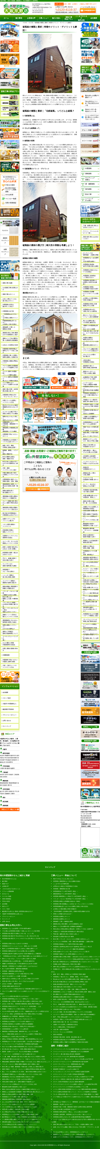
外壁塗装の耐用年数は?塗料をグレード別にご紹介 (10, 350)
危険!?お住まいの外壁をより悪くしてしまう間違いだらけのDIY (20, 978)
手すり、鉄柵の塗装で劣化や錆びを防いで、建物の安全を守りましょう (74, 1004)
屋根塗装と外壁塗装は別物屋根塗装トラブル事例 (10, 429)
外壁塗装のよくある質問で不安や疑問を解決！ (90, 259)
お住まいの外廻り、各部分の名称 (12, 983)
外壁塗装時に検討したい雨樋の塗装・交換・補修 (10, 480)
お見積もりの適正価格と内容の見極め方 (90, 299)
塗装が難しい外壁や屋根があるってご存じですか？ (90, 434)
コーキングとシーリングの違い (10, 638)
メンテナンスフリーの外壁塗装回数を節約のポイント (90, 344)
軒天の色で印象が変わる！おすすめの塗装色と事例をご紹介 (70, 981)
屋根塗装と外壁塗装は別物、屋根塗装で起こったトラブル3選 (20, 1031)
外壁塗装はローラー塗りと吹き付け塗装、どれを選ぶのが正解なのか (22, 1041)
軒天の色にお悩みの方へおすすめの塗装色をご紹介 (10, 463)
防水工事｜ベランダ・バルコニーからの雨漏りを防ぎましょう (71, 939)
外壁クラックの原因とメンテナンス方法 (9, 401)
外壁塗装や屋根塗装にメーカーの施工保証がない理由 (90, 395)
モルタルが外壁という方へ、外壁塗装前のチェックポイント (70, 1132)
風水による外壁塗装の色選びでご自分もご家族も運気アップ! (19, 948)
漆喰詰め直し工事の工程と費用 (89, 474)
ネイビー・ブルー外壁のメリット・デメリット (90, 569)
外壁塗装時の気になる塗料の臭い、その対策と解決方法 (18, 961)
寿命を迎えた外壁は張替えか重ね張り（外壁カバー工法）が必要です (73, 929)
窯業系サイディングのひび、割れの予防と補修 (90, 440)
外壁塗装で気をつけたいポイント (10, 435)
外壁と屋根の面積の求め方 (10, 649)
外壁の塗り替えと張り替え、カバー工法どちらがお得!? (18, 981)
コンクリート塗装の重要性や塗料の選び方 (9, 581)
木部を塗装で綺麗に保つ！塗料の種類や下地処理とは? (90, 513)
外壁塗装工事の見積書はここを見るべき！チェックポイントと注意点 (73, 904)
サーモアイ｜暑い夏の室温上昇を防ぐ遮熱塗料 (66, 1054)
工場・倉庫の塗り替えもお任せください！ (90, 226)
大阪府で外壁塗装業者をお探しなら (12, 914)
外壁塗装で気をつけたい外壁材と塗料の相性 (10, 660)
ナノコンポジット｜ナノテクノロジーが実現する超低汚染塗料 (71, 1071)
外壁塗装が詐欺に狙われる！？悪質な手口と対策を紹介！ (19, 1026)
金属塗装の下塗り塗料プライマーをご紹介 (90, 378)
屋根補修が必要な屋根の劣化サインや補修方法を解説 (68, 997)
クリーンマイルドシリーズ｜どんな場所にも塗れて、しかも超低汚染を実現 (75, 1084)
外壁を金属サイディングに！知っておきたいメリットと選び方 (71, 951)
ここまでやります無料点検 (81, 18)
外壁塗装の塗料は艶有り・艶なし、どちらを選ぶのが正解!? (70, 1112)
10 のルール (5, 894)
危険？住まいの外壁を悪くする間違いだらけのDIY (90, 428)
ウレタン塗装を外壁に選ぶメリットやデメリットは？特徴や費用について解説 (75, 1094)
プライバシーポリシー (9, 715)
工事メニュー (44, 18)
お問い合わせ (7, 720)
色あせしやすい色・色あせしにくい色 (91, 110)
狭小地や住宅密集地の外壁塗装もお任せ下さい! (10, 514)
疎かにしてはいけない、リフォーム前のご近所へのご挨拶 (19, 958)
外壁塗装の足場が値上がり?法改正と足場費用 (90, 412)
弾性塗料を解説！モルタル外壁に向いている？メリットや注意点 (21, 1122)
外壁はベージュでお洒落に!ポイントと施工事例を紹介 (90, 592)
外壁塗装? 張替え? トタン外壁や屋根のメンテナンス (68, 954)
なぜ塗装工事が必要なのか (10, 288)
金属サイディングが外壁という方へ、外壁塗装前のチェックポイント (73, 1137)
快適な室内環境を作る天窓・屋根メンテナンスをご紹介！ (70, 984)
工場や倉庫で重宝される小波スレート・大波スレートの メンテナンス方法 (23, 1059)
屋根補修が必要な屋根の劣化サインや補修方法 (10, 497)
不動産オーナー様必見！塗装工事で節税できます (90, 400)
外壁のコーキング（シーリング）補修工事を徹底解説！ (69, 949)
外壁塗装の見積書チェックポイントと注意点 (90, 293)
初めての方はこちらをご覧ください (63, 878)
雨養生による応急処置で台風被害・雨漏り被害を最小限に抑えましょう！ (23, 1092)
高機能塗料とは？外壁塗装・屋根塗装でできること (10, 424)
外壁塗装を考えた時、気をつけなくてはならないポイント (19, 1019)
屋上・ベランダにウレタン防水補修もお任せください (10, 610)
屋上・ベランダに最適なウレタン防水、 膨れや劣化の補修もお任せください (24, 1071)
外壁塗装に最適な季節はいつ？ (10, 362)
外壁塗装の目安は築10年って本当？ (8, 305)
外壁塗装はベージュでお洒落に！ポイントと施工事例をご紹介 (20, 1114)
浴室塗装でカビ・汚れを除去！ (9, 570)
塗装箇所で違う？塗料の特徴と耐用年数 (90, 366)
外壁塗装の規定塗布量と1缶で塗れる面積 (90, 491)
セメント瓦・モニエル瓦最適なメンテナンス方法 (10, 542)
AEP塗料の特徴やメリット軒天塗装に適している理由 (90, 637)
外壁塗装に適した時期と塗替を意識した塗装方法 (10, 356)
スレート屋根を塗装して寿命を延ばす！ (64, 1027)
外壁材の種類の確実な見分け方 (88, 338)
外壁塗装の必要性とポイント (61, 916)
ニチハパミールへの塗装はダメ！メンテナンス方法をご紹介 (19, 1084)
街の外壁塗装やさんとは (9, 878)
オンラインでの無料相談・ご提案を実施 (90, 254)
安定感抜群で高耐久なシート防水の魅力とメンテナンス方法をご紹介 (22, 1074)
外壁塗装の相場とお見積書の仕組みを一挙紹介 (66, 901)
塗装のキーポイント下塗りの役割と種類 (89, 372)
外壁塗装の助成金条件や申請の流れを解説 (90, 265)
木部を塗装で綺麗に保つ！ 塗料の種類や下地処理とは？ (18, 1081)
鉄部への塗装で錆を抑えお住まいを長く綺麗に (10, 548)
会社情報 (4, 904)
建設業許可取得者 (8, 709)
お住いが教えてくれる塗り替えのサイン (9, 300)
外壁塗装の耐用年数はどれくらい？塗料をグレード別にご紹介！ (21, 999)
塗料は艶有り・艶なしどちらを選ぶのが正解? (90, 451)
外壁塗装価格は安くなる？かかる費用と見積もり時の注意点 (70, 906)
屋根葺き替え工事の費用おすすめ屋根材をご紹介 (10, 333)
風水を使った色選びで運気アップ (92, 96)
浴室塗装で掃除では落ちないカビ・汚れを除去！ (67, 1009)
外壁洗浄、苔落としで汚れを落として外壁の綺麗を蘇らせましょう (72, 1019)
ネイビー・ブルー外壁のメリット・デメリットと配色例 (18, 1104)
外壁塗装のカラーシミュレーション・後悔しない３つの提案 (19, 946)
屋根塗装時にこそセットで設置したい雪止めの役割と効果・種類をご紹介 (74, 992)
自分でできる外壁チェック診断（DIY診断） (15, 976)
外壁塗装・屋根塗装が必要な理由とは (13, 971)
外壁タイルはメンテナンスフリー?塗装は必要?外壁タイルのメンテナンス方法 (76, 959)
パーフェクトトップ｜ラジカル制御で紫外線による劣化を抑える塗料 (73, 1049)
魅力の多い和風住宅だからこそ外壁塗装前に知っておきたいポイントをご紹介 (75, 961)
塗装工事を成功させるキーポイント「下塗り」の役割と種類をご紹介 (73, 1124)
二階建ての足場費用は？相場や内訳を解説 (90, 417)
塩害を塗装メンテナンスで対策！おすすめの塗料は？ (17, 1079)
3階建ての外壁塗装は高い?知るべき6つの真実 (90, 327)
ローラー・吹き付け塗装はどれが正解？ (89, 485)
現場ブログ (5, 883)
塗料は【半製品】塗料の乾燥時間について (10, 632)
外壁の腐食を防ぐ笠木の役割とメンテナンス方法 (10, 474)
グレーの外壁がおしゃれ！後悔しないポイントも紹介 (90, 575)
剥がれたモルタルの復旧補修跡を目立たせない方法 (10, 407)
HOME (25, 22)
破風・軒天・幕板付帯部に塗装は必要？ (9, 446)
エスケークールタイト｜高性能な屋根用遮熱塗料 (67, 1066)
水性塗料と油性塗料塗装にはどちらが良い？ (90, 457)
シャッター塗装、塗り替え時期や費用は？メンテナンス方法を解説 (72, 1012)
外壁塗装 (10, 97)
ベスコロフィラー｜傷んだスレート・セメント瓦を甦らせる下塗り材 (73, 1059)
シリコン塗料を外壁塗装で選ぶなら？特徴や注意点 (10, 378)
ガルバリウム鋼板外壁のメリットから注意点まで (90, 350)
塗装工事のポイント (9, 294)
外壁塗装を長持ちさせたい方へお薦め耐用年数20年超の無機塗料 (72, 1117)
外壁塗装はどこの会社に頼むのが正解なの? (14, 1036)
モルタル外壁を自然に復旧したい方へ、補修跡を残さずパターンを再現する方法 (25, 1011)
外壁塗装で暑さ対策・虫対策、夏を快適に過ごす (67, 1037)
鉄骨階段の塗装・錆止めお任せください (10, 553)
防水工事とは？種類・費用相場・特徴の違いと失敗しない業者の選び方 (22, 1066)
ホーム (6, 18)
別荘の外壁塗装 (57, 1034)
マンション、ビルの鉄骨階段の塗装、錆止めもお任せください (71, 1002)
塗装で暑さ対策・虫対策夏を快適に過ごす (10, 390)
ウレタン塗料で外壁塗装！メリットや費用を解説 (9, 373)
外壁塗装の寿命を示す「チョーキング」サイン (10, 395)
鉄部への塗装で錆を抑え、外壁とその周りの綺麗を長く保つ (70, 999)
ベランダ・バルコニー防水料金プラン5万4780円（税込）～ (70, 899)
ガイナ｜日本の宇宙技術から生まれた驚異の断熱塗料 (68, 1081)
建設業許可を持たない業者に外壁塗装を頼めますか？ (17, 911)
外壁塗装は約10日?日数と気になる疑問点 (90, 310)
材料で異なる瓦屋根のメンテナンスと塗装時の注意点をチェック (72, 966)
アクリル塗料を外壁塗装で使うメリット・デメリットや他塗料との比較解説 (75, 1092)
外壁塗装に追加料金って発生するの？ (89, 276)
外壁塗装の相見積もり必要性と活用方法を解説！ (90, 282)
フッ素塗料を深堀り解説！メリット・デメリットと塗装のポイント (21, 1119)
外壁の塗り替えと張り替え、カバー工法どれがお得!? (90, 333)
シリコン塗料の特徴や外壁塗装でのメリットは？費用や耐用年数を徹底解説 (75, 1089)
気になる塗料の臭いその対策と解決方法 (89, 321)
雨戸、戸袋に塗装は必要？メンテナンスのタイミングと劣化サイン (72, 1017)
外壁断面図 (6, 655)
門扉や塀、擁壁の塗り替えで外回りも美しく (66, 934)
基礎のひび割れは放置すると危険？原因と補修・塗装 (17, 1094)
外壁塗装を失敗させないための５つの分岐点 (15, 943)
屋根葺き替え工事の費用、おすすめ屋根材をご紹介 (68, 924)
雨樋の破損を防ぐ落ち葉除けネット (8, 491)
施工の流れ (56, 18)
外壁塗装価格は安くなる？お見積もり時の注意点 (9, 322)
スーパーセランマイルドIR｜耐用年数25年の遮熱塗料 (68, 1056)
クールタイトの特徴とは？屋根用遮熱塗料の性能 (90, 626)
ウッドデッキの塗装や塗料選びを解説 (9, 565)
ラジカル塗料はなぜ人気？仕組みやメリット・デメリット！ (19, 1124)
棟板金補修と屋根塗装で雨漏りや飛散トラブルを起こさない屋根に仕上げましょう (26, 1061)
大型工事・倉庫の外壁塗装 (61, 1029)
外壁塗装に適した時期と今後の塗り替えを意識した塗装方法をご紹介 (22, 1001)
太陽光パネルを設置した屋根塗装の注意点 (90, 507)
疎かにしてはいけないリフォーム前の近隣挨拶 (90, 316)
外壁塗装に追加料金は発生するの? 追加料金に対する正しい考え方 (72, 946)
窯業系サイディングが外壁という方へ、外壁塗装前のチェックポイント (74, 1134)
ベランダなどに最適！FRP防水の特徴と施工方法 (10, 604)
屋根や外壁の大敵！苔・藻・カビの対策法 (90, 502)
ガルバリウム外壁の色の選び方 (89, 355)
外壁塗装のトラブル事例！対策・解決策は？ (90, 552)
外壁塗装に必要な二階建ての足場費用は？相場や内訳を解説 (70, 1042)
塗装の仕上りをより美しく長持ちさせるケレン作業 (10, 418)
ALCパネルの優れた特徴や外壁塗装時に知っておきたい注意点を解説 (22, 1046)
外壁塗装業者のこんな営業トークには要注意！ (90, 423)
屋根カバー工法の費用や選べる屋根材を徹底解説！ (68, 926)
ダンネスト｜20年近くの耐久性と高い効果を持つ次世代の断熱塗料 (72, 1079)
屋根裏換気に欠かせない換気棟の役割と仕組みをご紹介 (18, 1076)
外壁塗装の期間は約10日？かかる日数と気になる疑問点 (18, 951)
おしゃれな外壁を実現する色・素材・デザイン (90, 564)
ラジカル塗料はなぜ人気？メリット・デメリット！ (90, 631)
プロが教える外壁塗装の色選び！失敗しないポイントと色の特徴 (21, 931)
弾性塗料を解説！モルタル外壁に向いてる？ (90, 609)
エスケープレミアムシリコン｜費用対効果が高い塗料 (68, 1064)
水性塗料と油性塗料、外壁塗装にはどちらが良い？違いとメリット (72, 1114)
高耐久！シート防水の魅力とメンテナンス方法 (10, 615)
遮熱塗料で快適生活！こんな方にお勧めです (66, 1069)
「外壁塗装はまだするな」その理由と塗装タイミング (10, 316)
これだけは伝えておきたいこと (11, 888)
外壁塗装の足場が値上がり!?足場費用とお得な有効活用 (69, 1039)
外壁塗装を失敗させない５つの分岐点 (90, 271)
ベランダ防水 (10, 114)
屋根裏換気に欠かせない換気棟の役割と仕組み (10, 621)
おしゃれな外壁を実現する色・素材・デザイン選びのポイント (20, 1102)
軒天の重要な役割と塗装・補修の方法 (9, 457)
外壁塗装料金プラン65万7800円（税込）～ (65, 891)
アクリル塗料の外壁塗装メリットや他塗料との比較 (10, 367)
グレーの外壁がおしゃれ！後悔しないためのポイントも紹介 (19, 1107)
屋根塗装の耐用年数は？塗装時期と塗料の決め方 (90, 558)
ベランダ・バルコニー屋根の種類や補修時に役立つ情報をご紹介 (21, 1064)
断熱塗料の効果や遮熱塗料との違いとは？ (90, 524)
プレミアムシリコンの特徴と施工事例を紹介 (90, 620)
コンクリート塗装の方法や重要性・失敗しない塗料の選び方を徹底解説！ (74, 1014)
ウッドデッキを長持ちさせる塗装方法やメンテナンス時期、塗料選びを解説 (75, 1007)
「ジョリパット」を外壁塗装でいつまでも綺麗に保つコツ (19, 1054)
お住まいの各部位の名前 (10, 345)
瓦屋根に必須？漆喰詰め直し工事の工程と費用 (66, 964)
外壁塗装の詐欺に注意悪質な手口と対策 (90, 304)
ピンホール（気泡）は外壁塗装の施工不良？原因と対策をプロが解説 (22, 1014)
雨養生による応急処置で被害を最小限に (90, 541)
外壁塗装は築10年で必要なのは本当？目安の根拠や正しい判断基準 (21, 953)
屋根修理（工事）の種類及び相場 (9, 328)
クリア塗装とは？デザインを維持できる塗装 (10, 384)
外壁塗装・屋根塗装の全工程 (61, 888)
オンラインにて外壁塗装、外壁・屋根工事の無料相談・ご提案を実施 (73, 941)
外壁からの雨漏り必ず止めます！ (63, 914)
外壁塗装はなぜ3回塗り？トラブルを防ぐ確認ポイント (18, 1021)
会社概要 (93, 18)
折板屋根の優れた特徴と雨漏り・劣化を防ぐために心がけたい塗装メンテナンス (76, 956)
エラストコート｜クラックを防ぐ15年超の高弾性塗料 (68, 1074)
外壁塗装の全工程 (8, 311)
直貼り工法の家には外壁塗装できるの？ (89, 445)
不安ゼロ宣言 (6, 901)
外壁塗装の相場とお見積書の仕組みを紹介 (90, 288)
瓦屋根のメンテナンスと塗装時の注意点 (10, 536)
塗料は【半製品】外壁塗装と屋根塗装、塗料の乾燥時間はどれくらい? (22, 1039)
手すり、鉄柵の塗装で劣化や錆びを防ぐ (9, 559)
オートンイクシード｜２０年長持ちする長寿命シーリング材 (70, 1087)
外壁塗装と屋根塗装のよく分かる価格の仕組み (66, 881)
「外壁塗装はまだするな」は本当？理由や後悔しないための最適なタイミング (24, 956)
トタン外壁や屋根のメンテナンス (9, 525)
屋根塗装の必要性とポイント (61, 919)
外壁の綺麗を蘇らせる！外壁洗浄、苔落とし (90, 496)
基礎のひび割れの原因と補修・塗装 (88, 547)
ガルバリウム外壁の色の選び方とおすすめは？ (15, 996)
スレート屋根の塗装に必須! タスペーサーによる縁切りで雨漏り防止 (22, 1034)
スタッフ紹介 (7, 698)
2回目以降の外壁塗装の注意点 (88, 361)
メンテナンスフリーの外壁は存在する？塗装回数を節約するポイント (22, 988)
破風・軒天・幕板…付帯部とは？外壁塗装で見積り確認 (69, 974)
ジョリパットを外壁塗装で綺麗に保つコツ (90, 479)
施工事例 (18, 18)
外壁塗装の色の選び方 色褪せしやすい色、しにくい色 (18, 933)
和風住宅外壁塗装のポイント (89, 468)
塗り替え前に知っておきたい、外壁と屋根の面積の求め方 (19, 1049)
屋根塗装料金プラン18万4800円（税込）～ (65, 894)
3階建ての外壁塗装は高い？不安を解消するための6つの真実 (19, 963)
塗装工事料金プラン (69, 18)
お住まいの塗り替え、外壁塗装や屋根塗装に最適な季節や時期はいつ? (22, 1004)
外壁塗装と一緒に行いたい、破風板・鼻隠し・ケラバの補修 (70, 976)
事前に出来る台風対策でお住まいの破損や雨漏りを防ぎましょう (21, 1089)
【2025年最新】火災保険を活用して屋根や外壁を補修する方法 (71, 911)
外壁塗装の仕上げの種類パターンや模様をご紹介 (90, 615)
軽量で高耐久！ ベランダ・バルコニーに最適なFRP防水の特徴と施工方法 (23, 1069)
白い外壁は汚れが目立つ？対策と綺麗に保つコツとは (90, 586)
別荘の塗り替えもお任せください (90, 237)
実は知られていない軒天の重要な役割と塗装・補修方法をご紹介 (72, 979)
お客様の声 (31, 18)
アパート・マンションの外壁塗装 (63, 1032)
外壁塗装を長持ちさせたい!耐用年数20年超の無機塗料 (91, 389)
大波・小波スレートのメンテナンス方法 (9, 666)
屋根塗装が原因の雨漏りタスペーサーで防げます (10, 508)
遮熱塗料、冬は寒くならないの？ (63, 1104)
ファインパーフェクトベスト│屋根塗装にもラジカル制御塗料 (71, 1051)
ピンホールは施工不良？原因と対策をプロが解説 (10, 412)
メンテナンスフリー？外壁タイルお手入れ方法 (90, 462)
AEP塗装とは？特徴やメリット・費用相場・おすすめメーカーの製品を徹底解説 (76, 1102)
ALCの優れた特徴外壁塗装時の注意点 (9, 643)
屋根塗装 (10, 103)
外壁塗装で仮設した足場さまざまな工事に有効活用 (90, 406)
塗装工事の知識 (7, 283)
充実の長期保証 (6, 899)
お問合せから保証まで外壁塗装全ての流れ (65, 886)
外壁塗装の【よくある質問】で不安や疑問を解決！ (17, 928)
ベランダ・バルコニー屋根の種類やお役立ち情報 (10, 593)
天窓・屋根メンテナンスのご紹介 (9, 469)
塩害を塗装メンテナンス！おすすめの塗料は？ (9, 627)
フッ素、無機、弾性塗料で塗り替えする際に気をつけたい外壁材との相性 (23, 1056)
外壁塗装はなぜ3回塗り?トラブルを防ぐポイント (10, 441)
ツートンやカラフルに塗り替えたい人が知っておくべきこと (92, 117)
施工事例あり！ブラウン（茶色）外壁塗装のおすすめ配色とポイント (22, 1117)
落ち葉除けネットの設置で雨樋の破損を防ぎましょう (68, 994)
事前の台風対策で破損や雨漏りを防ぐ (89, 536)
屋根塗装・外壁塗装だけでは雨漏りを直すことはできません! (19, 966)
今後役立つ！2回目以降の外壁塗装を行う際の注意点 (68, 931)
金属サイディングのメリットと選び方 (9, 519)
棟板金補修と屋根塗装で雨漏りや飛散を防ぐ (10, 587)
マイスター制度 (6, 896)
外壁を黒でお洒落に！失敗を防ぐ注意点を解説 (90, 581)
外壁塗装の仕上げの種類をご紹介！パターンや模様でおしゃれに (21, 1127)
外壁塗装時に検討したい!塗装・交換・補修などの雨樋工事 (70, 989)
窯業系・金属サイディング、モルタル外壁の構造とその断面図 (20, 1051)
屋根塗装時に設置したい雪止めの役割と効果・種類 (10, 486)
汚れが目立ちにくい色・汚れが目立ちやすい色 (92, 103)
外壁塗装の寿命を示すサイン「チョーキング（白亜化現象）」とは (21, 1006)
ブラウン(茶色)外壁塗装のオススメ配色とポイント (90, 598)
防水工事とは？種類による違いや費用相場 (10, 598)
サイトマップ (7, 726)
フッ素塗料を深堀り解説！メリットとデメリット (90, 603)
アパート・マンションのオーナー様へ (90, 232)
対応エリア (5, 906)
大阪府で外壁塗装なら (9, 703)
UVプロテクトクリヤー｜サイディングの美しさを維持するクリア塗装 (73, 1076)
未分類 (31, 22)
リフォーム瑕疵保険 (8, 891)
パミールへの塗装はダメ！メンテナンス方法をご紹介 (90, 519)
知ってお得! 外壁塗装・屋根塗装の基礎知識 (14, 968)
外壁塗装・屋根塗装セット (10, 108)
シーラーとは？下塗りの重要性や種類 (90, 383)
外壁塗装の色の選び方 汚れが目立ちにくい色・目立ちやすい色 (20, 936)
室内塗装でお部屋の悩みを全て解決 (63, 936)
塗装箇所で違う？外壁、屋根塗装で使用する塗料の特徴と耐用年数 (72, 1107)
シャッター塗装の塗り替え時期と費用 (9, 576)
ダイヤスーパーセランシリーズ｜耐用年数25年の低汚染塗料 (70, 1061)
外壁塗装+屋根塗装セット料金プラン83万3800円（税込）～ (70, 896)
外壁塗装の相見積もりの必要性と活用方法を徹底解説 (17, 1024)
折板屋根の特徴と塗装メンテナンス (8, 531)
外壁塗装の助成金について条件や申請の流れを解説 (68, 944)
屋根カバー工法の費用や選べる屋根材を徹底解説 (10, 339)
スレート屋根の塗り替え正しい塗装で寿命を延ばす (10, 502)
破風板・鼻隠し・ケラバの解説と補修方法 (10, 452)
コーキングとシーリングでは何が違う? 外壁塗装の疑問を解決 (20, 1044)
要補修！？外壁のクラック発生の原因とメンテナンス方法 (19, 1009)
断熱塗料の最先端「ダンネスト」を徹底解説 (90, 530)
